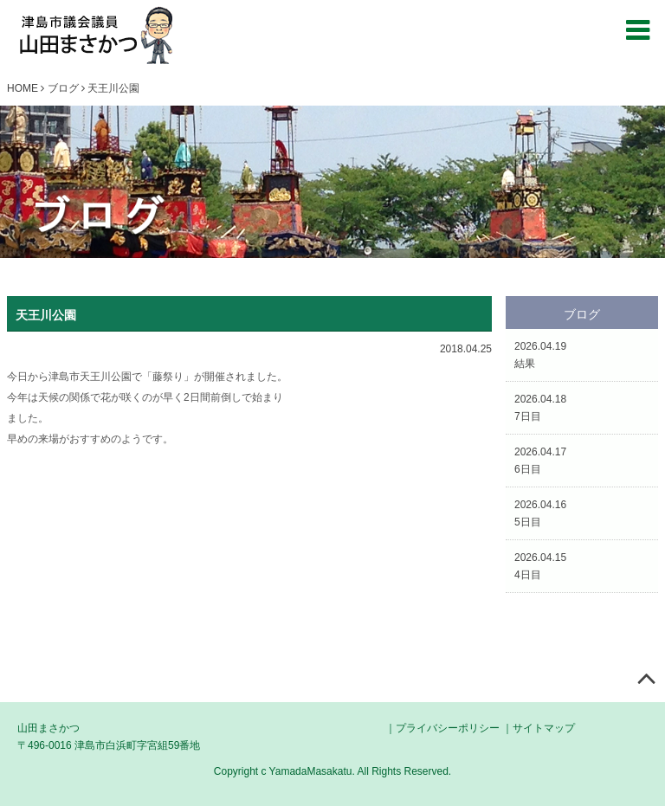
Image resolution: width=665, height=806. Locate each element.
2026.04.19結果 (540, 355)
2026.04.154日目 (540, 566)
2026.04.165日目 (540, 513)
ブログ (63, 88)
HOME (22, 88)
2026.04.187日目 (540, 407)
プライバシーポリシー (448, 728)
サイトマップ (544, 728)
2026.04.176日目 (540, 460)
